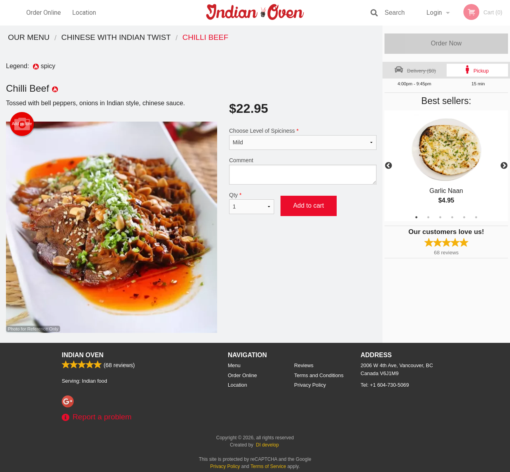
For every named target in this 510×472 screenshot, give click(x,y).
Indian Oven (83, 355)
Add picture (22, 124)
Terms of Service (268, 466)
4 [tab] (452, 217)
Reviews (303, 365)
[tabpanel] (446, 165)
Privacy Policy (310, 385)
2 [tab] (428, 217)
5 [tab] (464, 217)
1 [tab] (416, 217)
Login (434, 12)
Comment (303, 171)
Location (84, 12)
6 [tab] (476, 217)
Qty (251, 203)
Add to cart (308, 205)
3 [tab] (440, 217)
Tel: (385, 385)
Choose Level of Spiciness (303, 139)
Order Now (446, 43)
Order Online (43, 12)
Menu (234, 365)
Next (504, 166)
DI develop (267, 445)
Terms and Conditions (318, 375)
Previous (388, 166)
